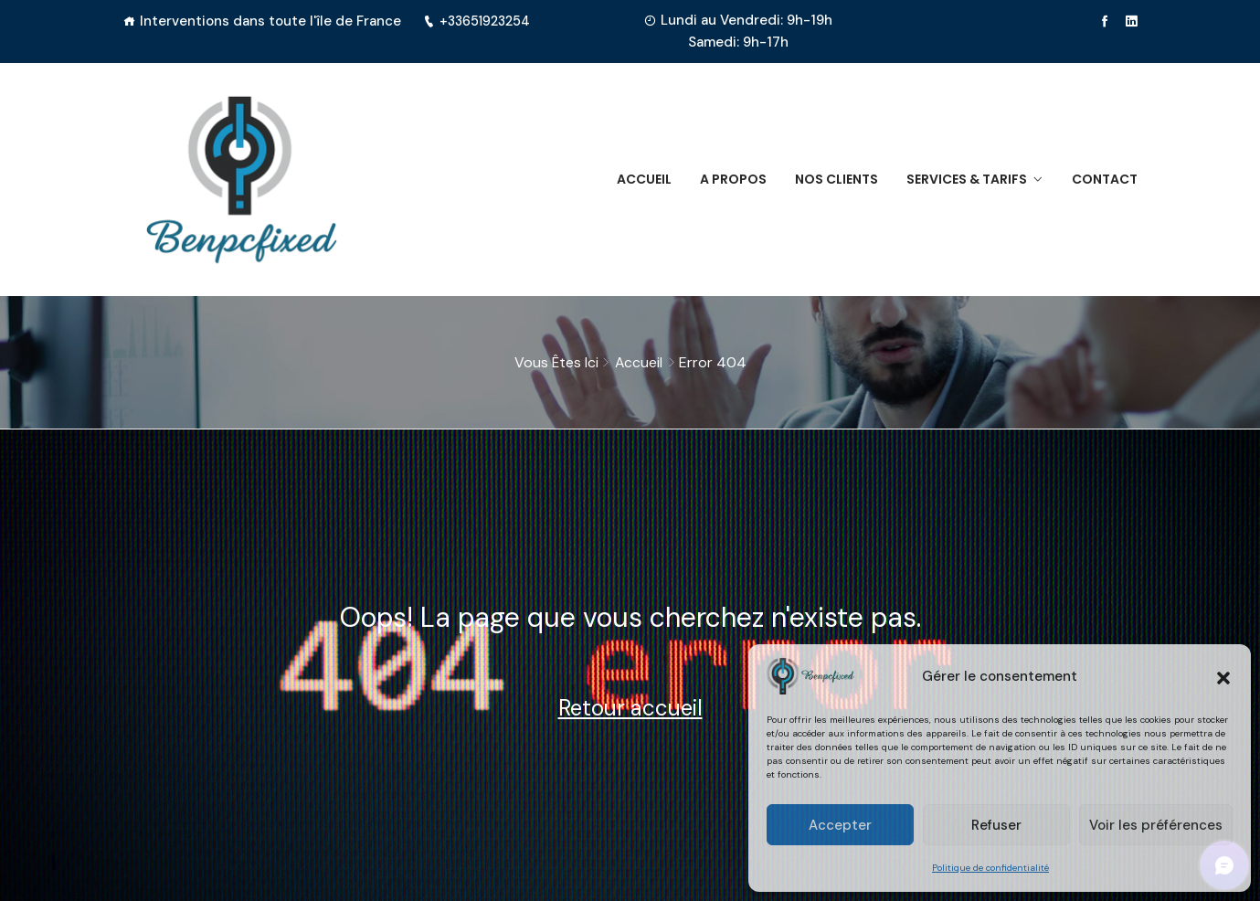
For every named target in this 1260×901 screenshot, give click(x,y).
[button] (1223, 676)
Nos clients (831, 179)
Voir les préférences (1156, 825)
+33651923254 (479, 21)
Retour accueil (630, 708)
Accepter (840, 825)
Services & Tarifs (964, 179)
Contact (1105, 179)
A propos (725, 179)
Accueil (633, 179)
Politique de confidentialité (990, 868)
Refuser (996, 825)
